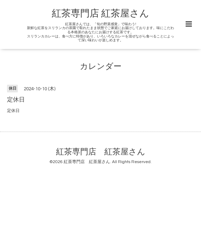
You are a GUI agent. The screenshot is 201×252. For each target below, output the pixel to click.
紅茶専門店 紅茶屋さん (100, 14)
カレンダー (101, 67)
